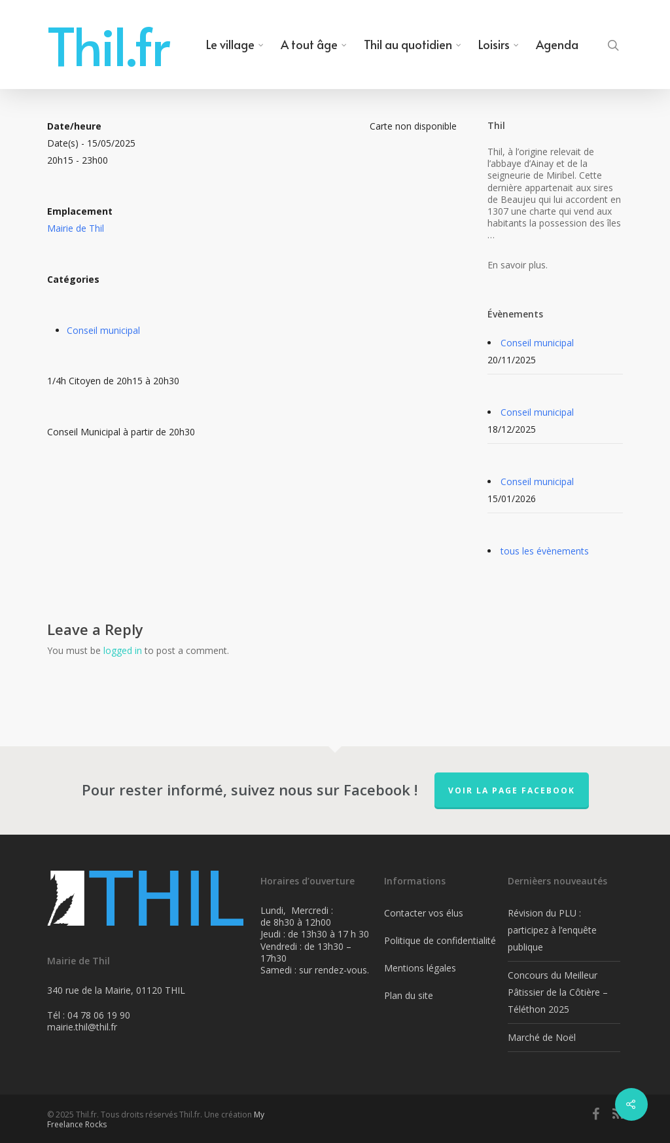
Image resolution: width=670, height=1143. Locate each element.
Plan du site (408, 995)
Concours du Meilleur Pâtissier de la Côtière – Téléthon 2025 (558, 992)
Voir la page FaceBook (511, 790)
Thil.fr (108, 44)
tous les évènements (545, 551)
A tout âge (314, 44)
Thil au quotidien (413, 44)
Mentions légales (420, 968)
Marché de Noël (542, 1037)
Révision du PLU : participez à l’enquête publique (552, 930)
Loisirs (499, 44)
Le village (235, 44)
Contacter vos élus (423, 913)
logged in (122, 650)
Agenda (557, 44)
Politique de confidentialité (440, 940)
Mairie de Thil (75, 228)
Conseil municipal (103, 330)
